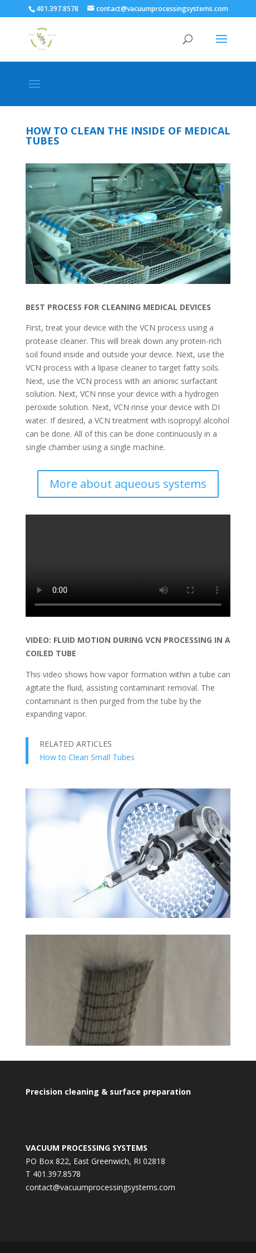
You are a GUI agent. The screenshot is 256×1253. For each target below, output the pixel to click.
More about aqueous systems (128, 483)
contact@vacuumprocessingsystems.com (100, 1187)
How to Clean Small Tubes (87, 757)
